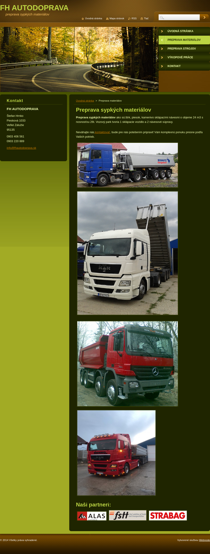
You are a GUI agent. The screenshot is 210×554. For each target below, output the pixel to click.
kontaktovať (102, 132)
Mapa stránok (116, 18)
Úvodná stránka (85, 100)
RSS (134, 18)
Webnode (204, 540)
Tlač (146, 18)
